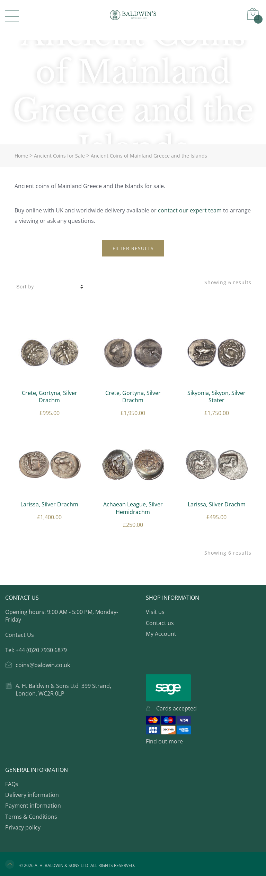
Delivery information (32, 795)
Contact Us (19, 635)
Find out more (164, 741)
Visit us (155, 612)
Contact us (160, 623)
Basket (257, 18)
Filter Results (133, 248)
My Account (161, 634)
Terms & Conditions (31, 816)
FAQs (11, 784)
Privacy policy (23, 827)
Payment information (33, 805)
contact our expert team (190, 210)
